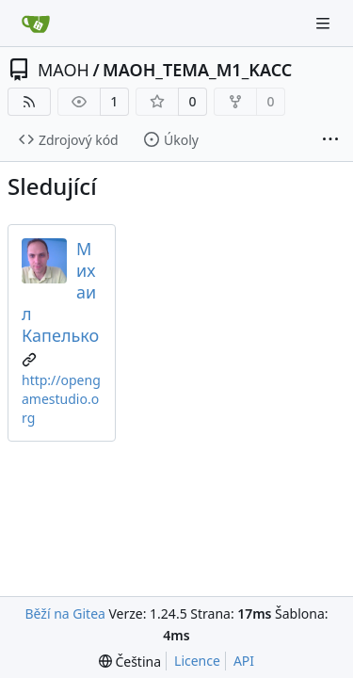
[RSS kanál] (29, 102)
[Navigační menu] (325, 23)
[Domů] (35, 23)
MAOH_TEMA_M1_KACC (197, 69)
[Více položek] (330, 140)
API (243, 661)
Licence (197, 661)
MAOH (63, 69)
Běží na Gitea (64, 613)
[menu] (130, 661)
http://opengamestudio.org (61, 399)
